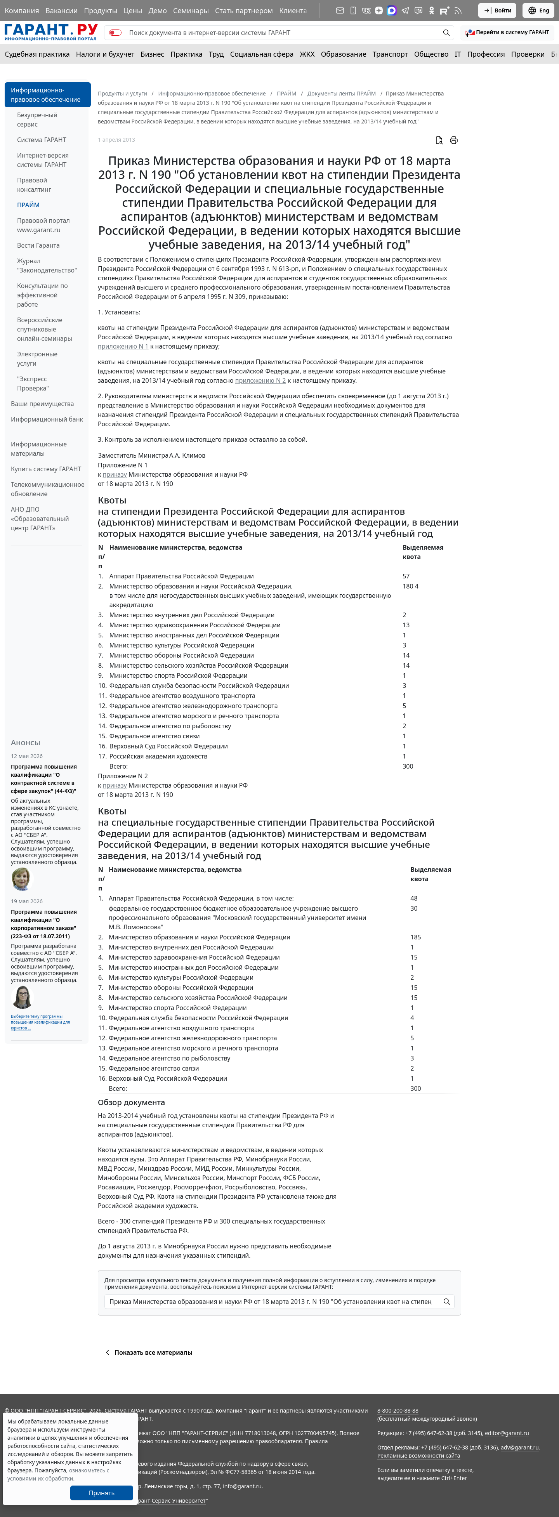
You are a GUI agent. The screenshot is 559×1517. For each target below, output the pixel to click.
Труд (216, 54)
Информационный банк (47, 419)
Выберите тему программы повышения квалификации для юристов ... (40, 1022)
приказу (115, 474)
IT (458, 54)
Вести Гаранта (38, 245)
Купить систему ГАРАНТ (46, 469)
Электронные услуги (37, 359)
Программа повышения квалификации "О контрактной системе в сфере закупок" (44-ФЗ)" (44, 779)
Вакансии (61, 10)
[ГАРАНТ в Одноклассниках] (431, 10)
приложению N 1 (123, 346)
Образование (343, 54)
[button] (507, 32)
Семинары (191, 10)
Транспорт (390, 54)
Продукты (100, 10)
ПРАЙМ (28, 205)
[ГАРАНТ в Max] (392, 10)
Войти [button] (497, 10)
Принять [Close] (102, 1493)
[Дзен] (379, 10)
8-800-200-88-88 (397, 1410)
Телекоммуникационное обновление (48, 489)
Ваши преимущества (42, 403)
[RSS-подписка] (458, 10)
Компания (22, 10)
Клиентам (295, 10)
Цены (132, 10)
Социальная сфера (262, 54)
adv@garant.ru (520, 1447)
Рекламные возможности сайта (418, 1455)
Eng (538, 10)
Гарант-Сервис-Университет (169, 1500)
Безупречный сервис (37, 119)
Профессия (486, 54)
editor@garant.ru (507, 1433)
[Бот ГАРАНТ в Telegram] (418, 10)
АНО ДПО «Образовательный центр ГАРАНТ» (40, 518)
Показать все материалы (148, 1352)
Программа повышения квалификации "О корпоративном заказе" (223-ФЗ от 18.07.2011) (44, 924)
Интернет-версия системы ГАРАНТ (43, 160)
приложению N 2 (260, 380)
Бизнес (152, 54)
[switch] (115, 33)
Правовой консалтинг (34, 185)
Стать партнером (244, 10)
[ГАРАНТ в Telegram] (405, 10)
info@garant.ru (242, 1486)
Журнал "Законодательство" (47, 265)
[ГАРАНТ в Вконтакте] (366, 10)
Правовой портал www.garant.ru (43, 225)
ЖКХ (307, 54)
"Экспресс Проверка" (33, 383)
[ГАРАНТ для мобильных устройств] (353, 10)
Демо (157, 10)
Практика (186, 54)
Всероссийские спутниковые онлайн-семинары (44, 329)
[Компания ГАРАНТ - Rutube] (445, 10)
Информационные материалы (39, 449)
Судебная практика (37, 54)
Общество (431, 54)
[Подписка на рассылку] (340, 10)
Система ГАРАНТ (41, 139)
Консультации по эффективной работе (42, 295)
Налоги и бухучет (105, 54)
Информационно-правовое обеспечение (45, 95)
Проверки (528, 54)
